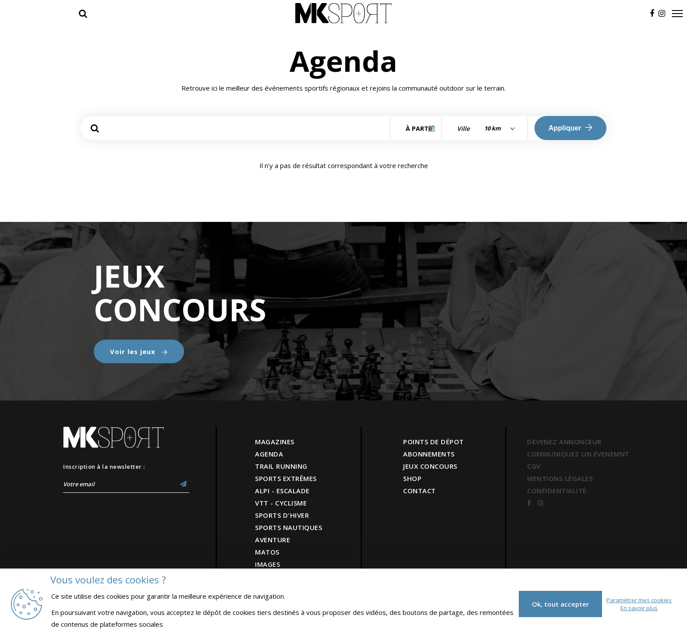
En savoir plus (639, 608)
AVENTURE (272, 539)
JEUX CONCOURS (430, 466)
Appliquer (570, 128)
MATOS (267, 552)
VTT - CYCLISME (281, 503)
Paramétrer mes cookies (639, 600)
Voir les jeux (139, 351)
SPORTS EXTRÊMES (286, 478)
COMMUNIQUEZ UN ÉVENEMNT (578, 453)
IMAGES (267, 564)
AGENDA (269, 453)
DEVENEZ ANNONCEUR (564, 441)
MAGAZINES (274, 441)
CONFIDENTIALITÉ (557, 490)
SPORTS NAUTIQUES (288, 527)
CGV (534, 466)
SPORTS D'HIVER (282, 515)
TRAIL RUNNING (281, 466)
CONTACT (419, 490)
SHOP (412, 478)
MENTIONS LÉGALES (560, 478)
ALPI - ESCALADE (282, 490)
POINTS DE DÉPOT (433, 441)
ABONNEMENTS (429, 453)
